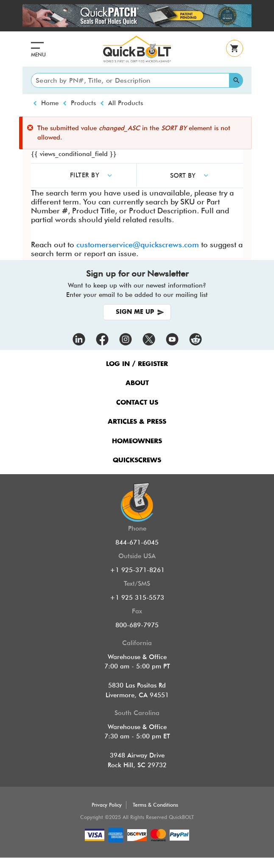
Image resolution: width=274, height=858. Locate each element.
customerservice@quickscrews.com (137, 244)
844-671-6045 (137, 542)
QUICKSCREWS (137, 460)
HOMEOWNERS (137, 441)
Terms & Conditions (155, 805)
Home (50, 103)
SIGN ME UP (135, 312)
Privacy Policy (107, 805)
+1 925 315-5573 (137, 597)
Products (83, 103)
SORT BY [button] (183, 175)
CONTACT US (137, 403)
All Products (125, 103)
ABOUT (137, 383)
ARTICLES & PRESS (137, 422)
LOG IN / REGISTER (137, 364)
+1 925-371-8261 (137, 570)
